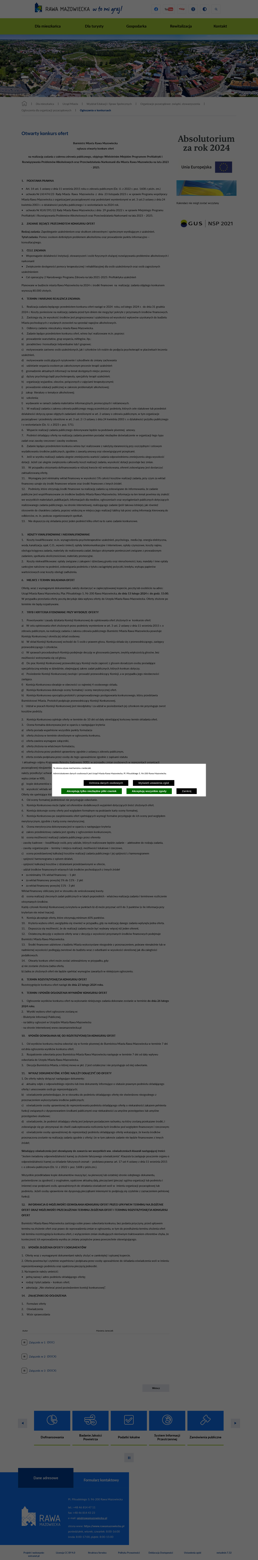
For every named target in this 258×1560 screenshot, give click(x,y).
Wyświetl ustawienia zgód (153, 782)
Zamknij (186, 791)
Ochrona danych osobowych (106, 782)
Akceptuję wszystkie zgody (149, 791)
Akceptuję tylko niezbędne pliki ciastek (91, 791)
